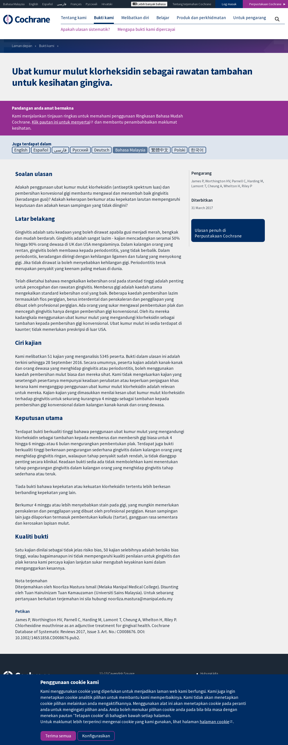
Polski (179, 150)
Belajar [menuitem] (162, 17)
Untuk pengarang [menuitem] (249, 17)
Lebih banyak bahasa (149, 4)
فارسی (61, 4)
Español (47, 4)
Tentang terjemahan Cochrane (192, 4)
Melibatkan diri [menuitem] (135, 17)
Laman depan (22, 45)
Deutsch (101, 150)
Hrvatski (107, 4)
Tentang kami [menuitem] (73, 17)
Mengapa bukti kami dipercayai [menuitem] (146, 29)
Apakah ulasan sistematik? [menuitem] (85, 29)
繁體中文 (159, 150)
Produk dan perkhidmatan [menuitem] (201, 17)
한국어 (197, 150)
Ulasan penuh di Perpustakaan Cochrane (218, 233)
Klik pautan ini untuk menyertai (61, 122)
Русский (91, 4)
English (33, 4)
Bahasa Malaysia (14, 4)
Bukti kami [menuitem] (104, 17)
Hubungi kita (209, 673)
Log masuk (229, 4)
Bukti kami (46, 45)
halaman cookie (214, 721)
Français (76, 4)
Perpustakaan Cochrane (265, 4)
